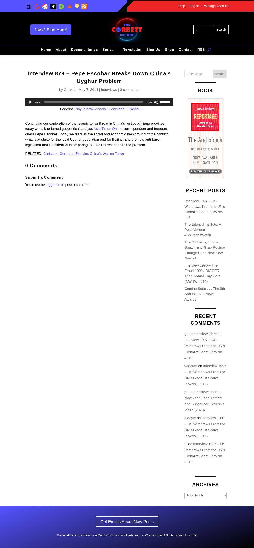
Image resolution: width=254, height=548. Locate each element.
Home (46, 49)
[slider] (93, 102)
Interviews (109, 90)
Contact (186, 49)
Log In (194, 6)
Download (117, 109)
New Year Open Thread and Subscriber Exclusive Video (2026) (204, 404)
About (61, 49)
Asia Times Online (108, 129)
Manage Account (216, 6)
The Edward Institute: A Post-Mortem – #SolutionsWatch (202, 229)
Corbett (70, 90)
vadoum (190, 366)
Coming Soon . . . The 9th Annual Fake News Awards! (204, 294)
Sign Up (153, 49)
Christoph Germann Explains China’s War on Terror (83, 154)
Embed (133, 109)
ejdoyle (190, 418)
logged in (53, 185)
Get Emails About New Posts (127, 521)
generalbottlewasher (200, 334)
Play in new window (90, 109)
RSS (201, 49)
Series (108, 49)
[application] (99, 102)
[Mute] (156, 102)
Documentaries (84, 49)
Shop (181, 6)
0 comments (129, 90)
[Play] (30, 102)
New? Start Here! (51, 29)
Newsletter (132, 49)
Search (219, 74)
